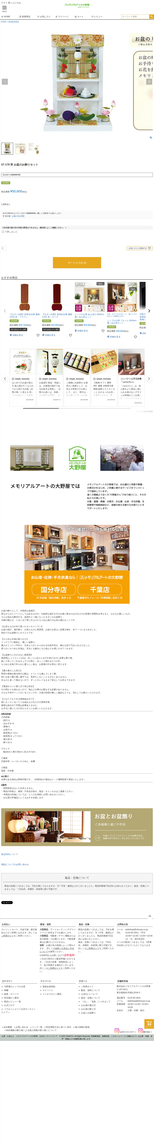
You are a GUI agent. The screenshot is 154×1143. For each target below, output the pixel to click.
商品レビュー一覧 (12, 1001)
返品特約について (9, 854)
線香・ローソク (11, 994)
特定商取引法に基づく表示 (58, 1027)
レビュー (97, 16)
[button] (4, 311)
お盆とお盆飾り (88, 1013)
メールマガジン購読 (52, 994)
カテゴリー (7, 981)
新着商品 (24, 16)
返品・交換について (90, 998)
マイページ (62, 16)
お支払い (6, 924)
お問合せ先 (122, 924)
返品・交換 (84, 924)
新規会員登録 (49, 986)
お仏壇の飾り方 (88, 1009)
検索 (151, 17)
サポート (83, 981)
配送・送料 (45, 924)
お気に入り (44, 16)
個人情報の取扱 (82, 1027)
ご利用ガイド (7, 936)
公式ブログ (9, 1005)
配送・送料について (90, 990)
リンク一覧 (37, 1027)
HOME (5, 16)
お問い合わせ (22, 1027)
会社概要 (8, 1027)
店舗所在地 (122, 981)
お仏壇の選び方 (88, 1005)
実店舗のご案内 (11, 998)
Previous (5, 82)
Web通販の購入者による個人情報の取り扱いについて (31, 1030)
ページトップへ (149, 916)
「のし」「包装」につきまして (96, 1001)
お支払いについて (89, 994)
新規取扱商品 (13, 22)
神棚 (6, 990)
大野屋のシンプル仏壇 (14, 986)
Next (149, 82)
